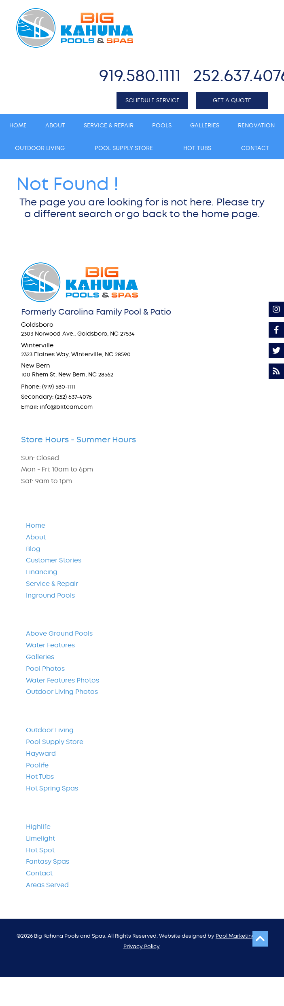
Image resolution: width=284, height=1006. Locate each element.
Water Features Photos (62, 680)
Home (35, 525)
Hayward (41, 753)
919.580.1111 (140, 75)
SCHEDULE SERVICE (152, 100)
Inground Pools (50, 595)
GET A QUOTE (232, 100)
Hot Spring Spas (52, 788)
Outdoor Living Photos (62, 691)
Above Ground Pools (59, 633)
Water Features (50, 645)
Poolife (37, 765)
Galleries (40, 657)
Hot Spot (40, 850)
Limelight (40, 838)
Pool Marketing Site (241, 935)
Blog (33, 549)
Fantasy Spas (47, 861)
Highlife (38, 826)
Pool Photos (45, 668)
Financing (41, 572)
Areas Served (47, 885)
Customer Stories (53, 560)
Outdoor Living (50, 730)
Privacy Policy (141, 946)
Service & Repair (52, 583)
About (36, 537)
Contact (39, 873)
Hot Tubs (40, 776)
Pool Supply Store (54, 742)
